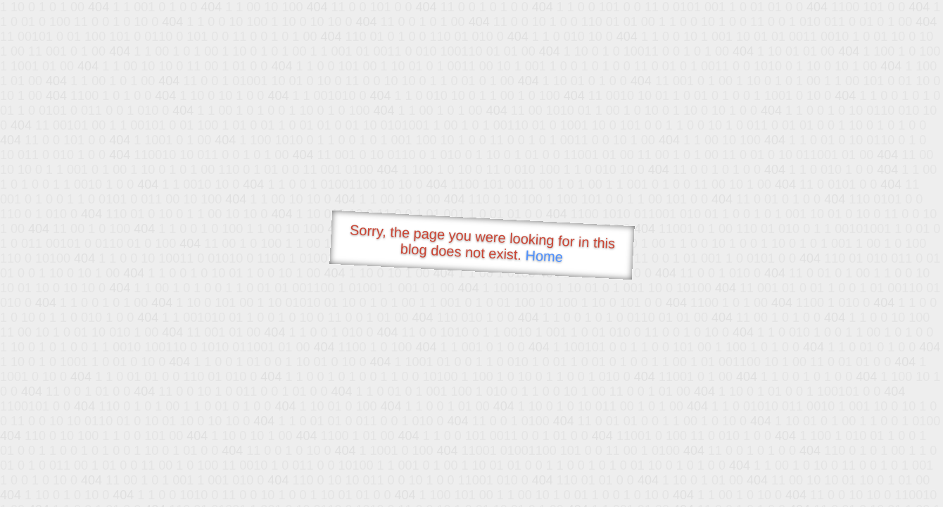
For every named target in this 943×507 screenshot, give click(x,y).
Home (544, 256)
